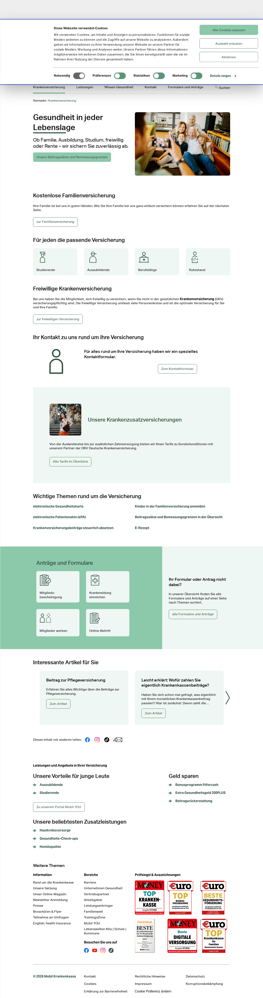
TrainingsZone (94, 912)
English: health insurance (52, 918)
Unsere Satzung (45, 883)
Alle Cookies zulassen (228, 10)
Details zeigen (220, 56)
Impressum (143, 978)
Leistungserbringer (98, 900)
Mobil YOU (92, 918)
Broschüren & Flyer (47, 906)
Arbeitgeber (93, 894)
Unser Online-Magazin (49, 889)
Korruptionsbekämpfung (204, 978)
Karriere (90, 877)
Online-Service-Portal (172, 71)
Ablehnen (229, 37)
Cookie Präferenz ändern (153, 986)
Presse (38, 900)
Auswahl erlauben (228, 24)
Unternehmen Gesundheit (103, 883)
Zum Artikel (58, 698)
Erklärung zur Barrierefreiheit (105, 986)
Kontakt (90, 971)
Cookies (90, 978)
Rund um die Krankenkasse (53, 877)
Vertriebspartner (96, 889)
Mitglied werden (217, 70)
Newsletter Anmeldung (50, 894)
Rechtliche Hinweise (150, 971)
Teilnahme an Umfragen (51, 912)
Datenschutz (195, 971)
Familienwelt (93, 906)
